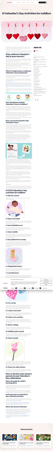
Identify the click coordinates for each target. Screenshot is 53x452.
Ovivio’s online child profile (14, 180)
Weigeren (46, 446)
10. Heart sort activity (37, 81)
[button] (18, 2)
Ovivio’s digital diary (9, 140)
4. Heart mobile (36, 72)
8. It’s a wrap (35, 78)
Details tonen (45, 450)
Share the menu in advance (38, 95)
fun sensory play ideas (20, 167)
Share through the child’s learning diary (39, 91)
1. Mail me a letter (36, 68)
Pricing (32, 2)
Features (18, 2)
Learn (28, 2)
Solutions (23, 2)
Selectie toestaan (46, 444)
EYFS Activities (36, 47)
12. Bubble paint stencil (37, 84)
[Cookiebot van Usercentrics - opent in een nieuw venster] (5, 450)
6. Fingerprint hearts (37, 75)
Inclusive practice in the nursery (11, 82)
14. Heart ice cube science (37, 87)
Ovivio (40, 47)
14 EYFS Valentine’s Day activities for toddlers (40, 66)
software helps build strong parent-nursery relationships (19, 402)
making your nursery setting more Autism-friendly (17, 413)
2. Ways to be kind (36, 69)
